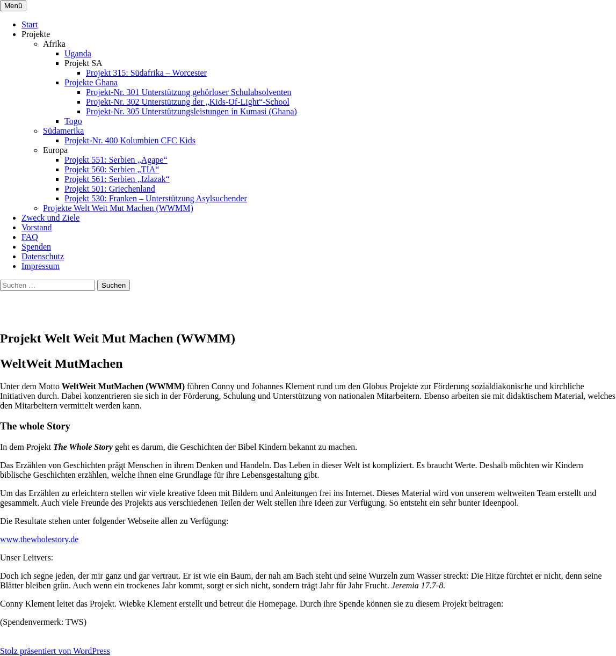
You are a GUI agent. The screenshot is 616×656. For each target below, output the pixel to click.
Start (29, 24)
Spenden (36, 246)
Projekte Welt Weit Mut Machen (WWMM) (118, 208)
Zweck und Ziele (50, 217)
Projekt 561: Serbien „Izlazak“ (117, 179)
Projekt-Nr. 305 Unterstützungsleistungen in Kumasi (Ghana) (191, 111)
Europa (55, 150)
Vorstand (36, 227)
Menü (13, 6)
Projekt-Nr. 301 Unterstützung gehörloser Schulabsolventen (189, 92)
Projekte (35, 34)
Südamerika (63, 130)
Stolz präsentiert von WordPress (55, 650)
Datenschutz (42, 256)
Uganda (77, 53)
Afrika (54, 43)
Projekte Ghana (91, 82)
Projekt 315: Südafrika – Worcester (146, 72)
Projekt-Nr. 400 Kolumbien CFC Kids (129, 140)
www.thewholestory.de (39, 539)
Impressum (40, 266)
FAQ (29, 237)
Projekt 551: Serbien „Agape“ (116, 159)
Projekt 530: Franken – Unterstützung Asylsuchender (155, 198)
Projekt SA (83, 63)
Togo (73, 121)
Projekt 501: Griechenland (109, 188)
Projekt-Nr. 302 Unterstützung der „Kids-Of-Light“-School (187, 101)
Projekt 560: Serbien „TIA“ (111, 169)
